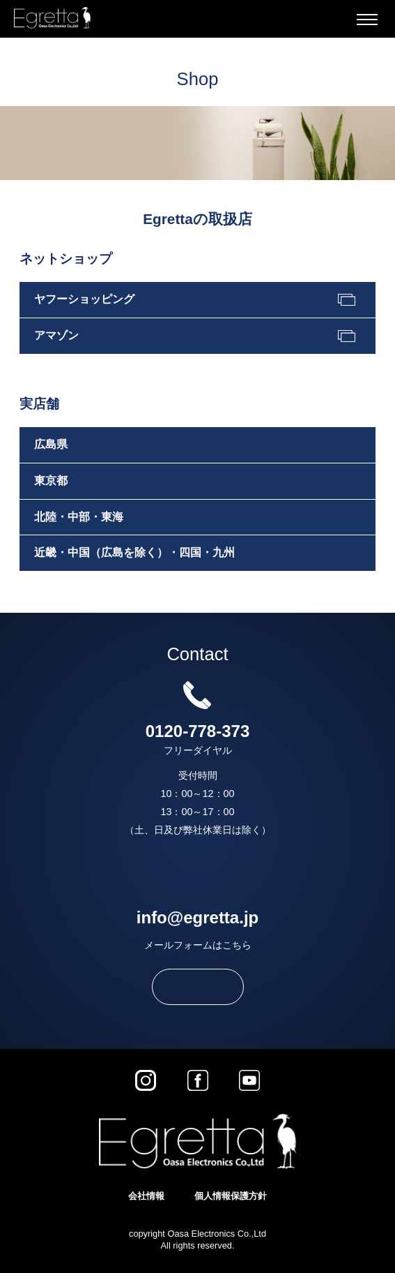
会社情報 (146, 1196)
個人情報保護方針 (230, 1196)
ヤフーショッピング (84, 299)
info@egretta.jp (197, 917)
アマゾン (56, 335)
